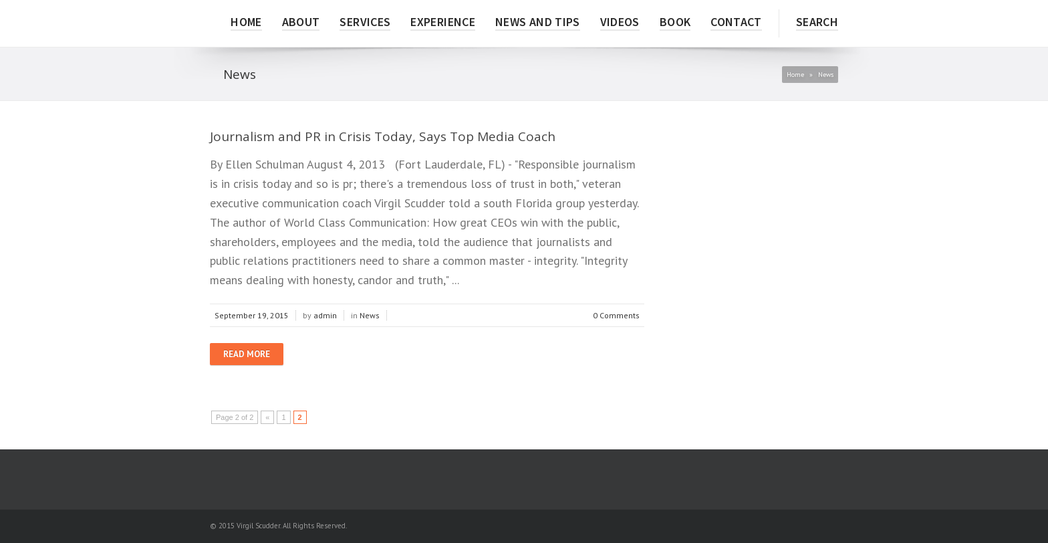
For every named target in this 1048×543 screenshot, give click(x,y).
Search (817, 21)
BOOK (675, 21)
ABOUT (301, 21)
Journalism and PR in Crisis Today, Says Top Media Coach (382, 136)
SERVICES (365, 21)
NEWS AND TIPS (537, 21)
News (370, 315)
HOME (246, 21)
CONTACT (736, 21)
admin (325, 315)
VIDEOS (620, 21)
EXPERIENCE (442, 21)
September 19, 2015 (252, 315)
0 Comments (616, 315)
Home (795, 74)
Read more (246, 354)
